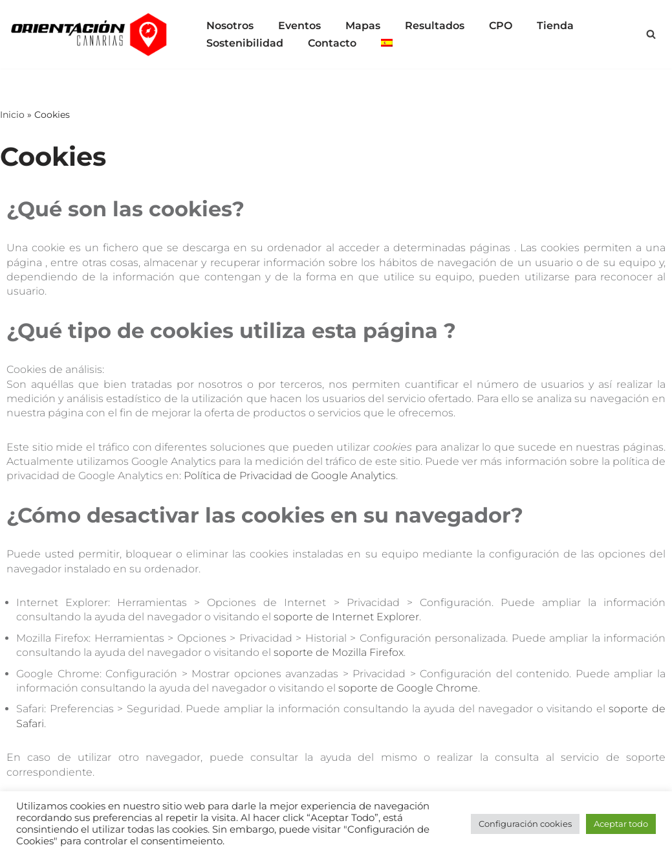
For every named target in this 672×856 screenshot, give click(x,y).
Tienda (555, 25)
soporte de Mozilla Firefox (339, 652)
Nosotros (230, 25)
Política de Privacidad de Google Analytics (290, 475)
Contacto (332, 43)
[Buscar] (651, 34)
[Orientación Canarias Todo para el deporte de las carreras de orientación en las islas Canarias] (90, 34)
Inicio (12, 114)
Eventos (299, 25)
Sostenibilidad (244, 43)
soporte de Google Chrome (408, 688)
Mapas (362, 25)
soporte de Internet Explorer (346, 617)
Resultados (434, 25)
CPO (500, 25)
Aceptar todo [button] (621, 823)
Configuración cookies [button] (525, 823)
